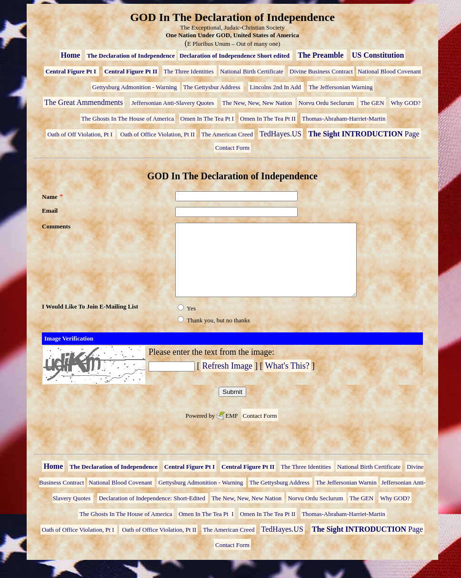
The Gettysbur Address (212, 87)
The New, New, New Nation (258, 102)
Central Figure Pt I (71, 71)
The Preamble (321, 55)
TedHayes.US (280, 134)
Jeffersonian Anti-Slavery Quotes (173, 102)
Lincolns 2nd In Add (276, 87)
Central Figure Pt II (130, 71)
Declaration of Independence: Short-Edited (153, 512)
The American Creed (227, 134)
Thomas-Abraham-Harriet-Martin (343, 118)
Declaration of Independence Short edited (235, 55)
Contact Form (232, 147)
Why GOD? (406, 102)
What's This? (287, 380)
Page (363, 134)
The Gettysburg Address (280, 496)
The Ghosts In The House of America (127, 118)
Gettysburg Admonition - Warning (135, 87)
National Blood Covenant (389, 71)
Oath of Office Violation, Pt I (79, 543)
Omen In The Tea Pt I (207, 118)
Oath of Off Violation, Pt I (80, 134)
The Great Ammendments (83, 102)
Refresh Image (227, 380)
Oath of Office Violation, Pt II (156, 134)
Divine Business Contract (321, 71)
